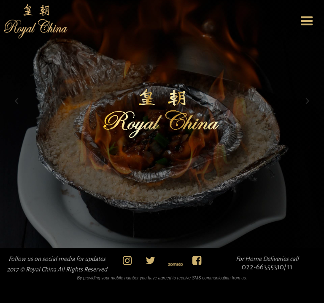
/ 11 (288, 267)
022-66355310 (263, 267)
